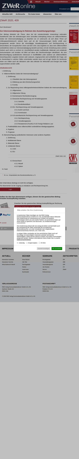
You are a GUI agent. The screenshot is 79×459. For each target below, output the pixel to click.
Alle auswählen (57, 248)
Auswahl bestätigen (43, 248)
